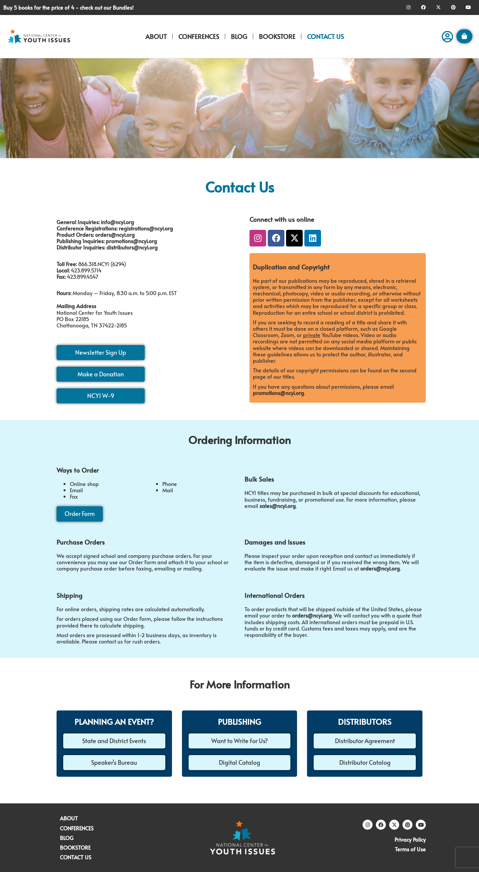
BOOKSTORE (277, 36)
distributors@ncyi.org (132, 247)
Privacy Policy (410, 839)
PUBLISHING (239, 721)
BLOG (239, 36)
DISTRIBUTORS (365, 721)
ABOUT (156, 36)
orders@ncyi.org (115, 234)
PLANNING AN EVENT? (114, 721)
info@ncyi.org (117, 221)
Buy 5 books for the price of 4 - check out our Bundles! (68, 7)
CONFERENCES (198, 36)
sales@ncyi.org (277, 505)
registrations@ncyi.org (146, 228)
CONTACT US (325, 36)
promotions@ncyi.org (131, 240)
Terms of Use (410, 849)
